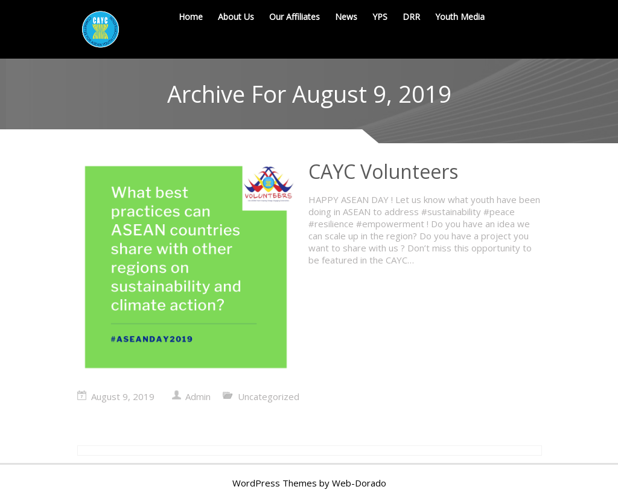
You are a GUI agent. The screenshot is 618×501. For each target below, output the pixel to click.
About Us (236, 16)
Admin (198, 396)
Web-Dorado (359, 483)
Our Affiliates (294, 16)
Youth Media (460, 16)
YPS (379, 16)
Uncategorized (268, 396)
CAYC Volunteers (383, 171)
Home (191, 16)
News (346, 16)
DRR (411, 16)
